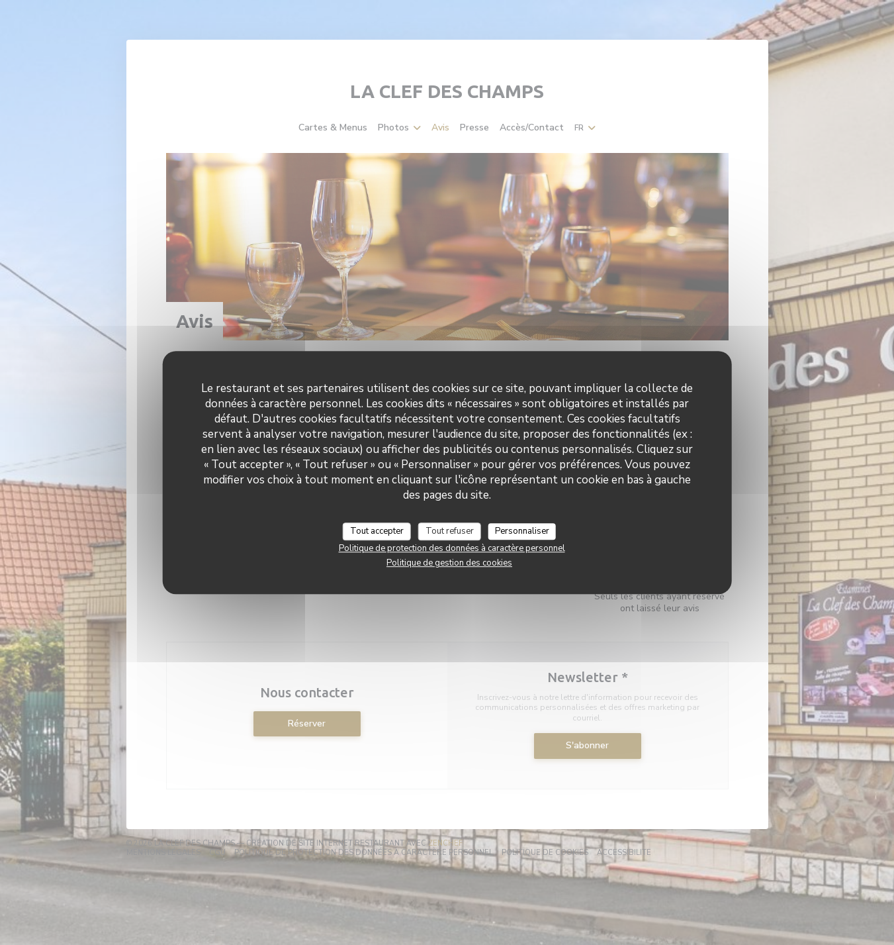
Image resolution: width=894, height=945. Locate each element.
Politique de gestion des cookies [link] (449, 563)
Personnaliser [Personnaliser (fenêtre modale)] (522, 531)
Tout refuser (449, 531)
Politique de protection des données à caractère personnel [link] (452, 548)
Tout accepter (377, 531)
